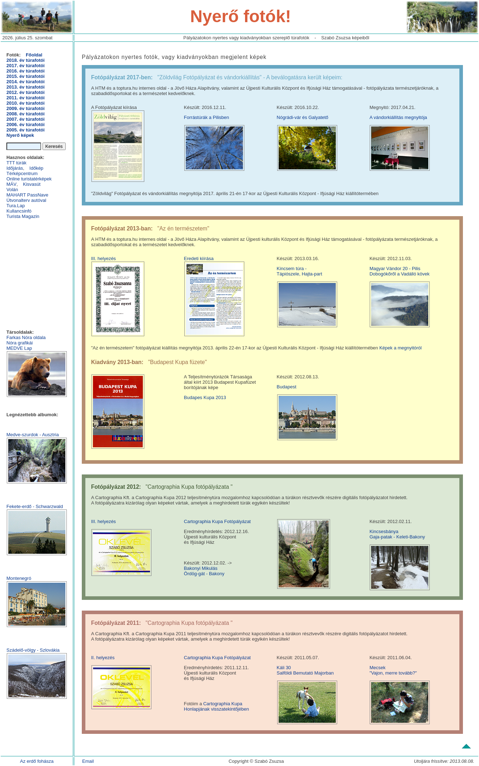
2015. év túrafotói (25, 76)
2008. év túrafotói (25, 113)
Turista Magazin (22, 216)
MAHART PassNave (27, 195)
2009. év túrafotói (25, 108)
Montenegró (18, 578)
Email (88, 761)
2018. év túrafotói (25, 60)
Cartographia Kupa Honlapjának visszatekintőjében (216, 706)
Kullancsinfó (18, 211)
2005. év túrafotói (25, 130)
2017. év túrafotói (25, 65)
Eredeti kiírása (199, 258)
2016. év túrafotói (25, 71)
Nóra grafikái (19, 342)
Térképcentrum (22, 173)
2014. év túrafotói (25, 81)
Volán (12, 189)
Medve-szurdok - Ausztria (32, 434)
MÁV (11, 184)
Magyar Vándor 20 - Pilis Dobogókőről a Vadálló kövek (399, 271)
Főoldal (34, 55)
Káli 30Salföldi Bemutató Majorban (305, 670)
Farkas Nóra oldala (26, 337)
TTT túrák (16, 162)
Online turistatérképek (28, 178)
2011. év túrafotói (25, 97)
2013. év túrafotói (25, 87)
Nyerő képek (20, 135)
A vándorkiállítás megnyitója (398, 117)
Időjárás (14, 168)
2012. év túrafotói (25, 92)
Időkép (36, 168)
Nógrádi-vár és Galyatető (303, 117)
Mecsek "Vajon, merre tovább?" (393, 670)
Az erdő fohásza (37, 761)
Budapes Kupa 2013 (205, 397)
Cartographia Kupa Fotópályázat (217, 521)
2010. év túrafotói (25, 103)
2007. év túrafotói (25, 119)
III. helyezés (103, 258)
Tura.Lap (15, 205)
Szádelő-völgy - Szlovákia (33, 650)
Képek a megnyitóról (400, 347)
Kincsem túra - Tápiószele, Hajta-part (299, 271)
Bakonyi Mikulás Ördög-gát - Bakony (204, 571)
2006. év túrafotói (25, 124)
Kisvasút (31, 184)
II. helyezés (103, 657)
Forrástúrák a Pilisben (206, 117)
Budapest (286, 386)
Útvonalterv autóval (26, 200)
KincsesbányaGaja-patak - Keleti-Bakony (397, 534)
